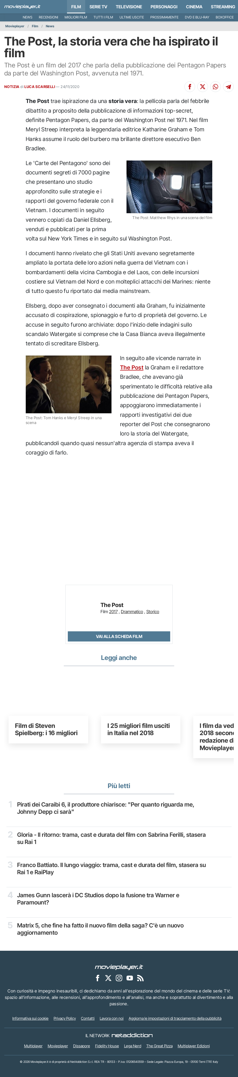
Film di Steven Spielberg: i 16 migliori (46, 729)
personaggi (164, 6)
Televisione (129, 6)
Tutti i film (103, 17)
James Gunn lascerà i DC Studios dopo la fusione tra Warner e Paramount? (98, 899)
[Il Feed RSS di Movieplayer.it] (140, 977)
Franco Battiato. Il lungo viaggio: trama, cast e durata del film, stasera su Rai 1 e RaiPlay (108, 868)
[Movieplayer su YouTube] (129, 977)
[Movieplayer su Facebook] (97, 977)
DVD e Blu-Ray (197, 17)
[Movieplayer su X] (108, 977)
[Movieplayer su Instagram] (119, 977)
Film (76, 6)
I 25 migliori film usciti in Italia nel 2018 (138, 729)
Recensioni (48, 17)
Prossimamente (164, 17)
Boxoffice (225, 17)
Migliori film (76, 17)
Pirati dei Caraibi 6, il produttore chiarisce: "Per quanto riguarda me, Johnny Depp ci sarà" (106, 808)
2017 (113, 611)
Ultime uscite (132, 17)
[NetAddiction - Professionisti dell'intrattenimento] (132, 1035)
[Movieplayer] (119, 966)
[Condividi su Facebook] (189, 86)
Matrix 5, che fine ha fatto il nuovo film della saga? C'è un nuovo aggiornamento (100, 929)
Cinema (194, 6)
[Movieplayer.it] (22, 6)
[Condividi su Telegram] (228, 86)
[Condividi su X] (202, 86)
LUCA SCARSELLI (39, 87)
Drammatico (132, 611)
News (27, 17)
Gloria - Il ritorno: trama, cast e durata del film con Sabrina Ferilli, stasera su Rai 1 (101, 838)
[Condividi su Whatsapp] (215, 86)
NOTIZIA (12, 87)
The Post (131, 367)
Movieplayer (14, 26)
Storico (152, 611)
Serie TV (98, 6)
